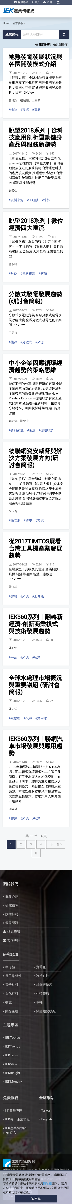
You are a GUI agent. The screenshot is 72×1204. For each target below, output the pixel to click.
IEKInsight (12, 1073)
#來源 (24, 110)
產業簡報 (18, 23)
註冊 (49, 2)
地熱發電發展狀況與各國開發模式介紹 (35, 60)
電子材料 (11, 985)
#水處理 (14, 718)
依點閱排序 (60, 44)
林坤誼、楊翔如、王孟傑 (24, 100)
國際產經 (11, 1011)
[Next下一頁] (55, 844)
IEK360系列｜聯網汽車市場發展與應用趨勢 (36, 746)
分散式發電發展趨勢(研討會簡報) (35, 298)
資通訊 (41, 967)
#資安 (28, 521)
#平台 (13, 657)
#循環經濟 (46, 430)
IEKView (11, 1064)
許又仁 (13, 190)
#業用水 (41, 718)
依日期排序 (42, 44)
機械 (8, 1002)
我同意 (36, 1198)
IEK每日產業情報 (17, 1119)
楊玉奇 (13, 511)
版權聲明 (11, 914)
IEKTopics (12, 1037)
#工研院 (33, 200)
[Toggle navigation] (63, 12)
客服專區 (22, 2)
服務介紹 (11, 897)
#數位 (13, 274)
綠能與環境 (44, 985)
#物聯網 (14, 521)
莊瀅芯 (13, 587)
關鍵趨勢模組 (46, 1011)
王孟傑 (13, 333)
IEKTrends (12, 1046)
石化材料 (11, 993)
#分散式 (26, 342)
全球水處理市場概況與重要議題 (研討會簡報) (35, 685)
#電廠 (36, 110)
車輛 (39, 1002)
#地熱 (13, 110)
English (46, 1119)
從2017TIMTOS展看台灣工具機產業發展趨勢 (35, 548)
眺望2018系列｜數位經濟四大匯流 (36, 224)
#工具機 (38, 596)
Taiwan (46, 1110)
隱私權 (47, 1183)
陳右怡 (13, 648)
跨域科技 (42, 976)
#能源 (13, 342)
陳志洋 (13, 709)
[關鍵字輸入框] (40, 34)
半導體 (10, 967)
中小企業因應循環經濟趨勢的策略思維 (35, 366)
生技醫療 (42, 993)
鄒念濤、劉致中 (19, 421)
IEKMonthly (13, 1081)
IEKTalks (11, 1055)
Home (6, 23)
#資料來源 (16, 200)
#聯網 (13, 818)
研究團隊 (11, 905)
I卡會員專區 (13, 1110)
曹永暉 (13, 264)
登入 (37, 2)
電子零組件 (13, 976)
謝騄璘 (13, 809)
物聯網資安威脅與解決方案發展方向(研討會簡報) (35, 458)
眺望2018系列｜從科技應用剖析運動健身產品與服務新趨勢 (36, 137)
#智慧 (13, 596)
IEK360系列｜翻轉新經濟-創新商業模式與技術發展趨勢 (36, 624)
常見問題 (11, 923)
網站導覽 (13, 932)
